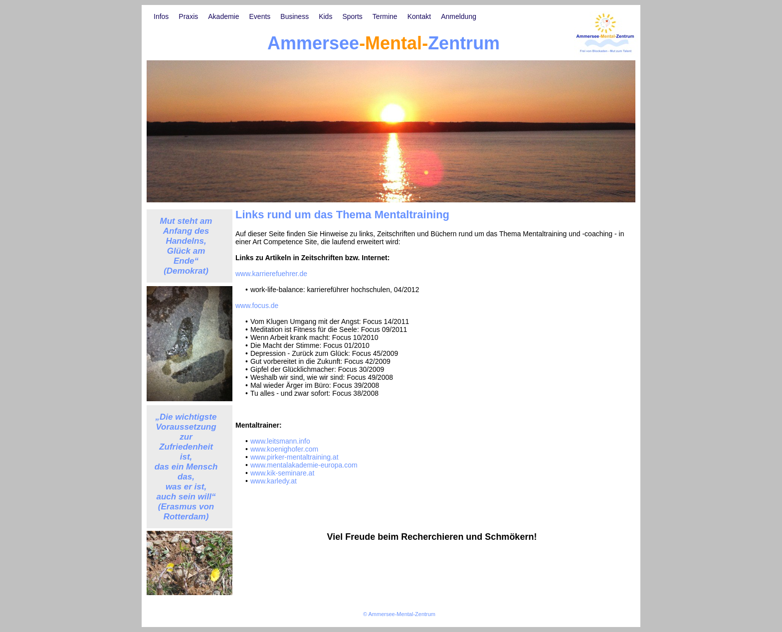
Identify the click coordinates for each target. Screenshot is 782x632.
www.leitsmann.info (280, 441)
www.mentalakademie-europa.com (304, 465)
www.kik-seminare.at (282, 473)
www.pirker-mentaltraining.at (294, 457)
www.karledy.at (273, 481)
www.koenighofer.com (284, 449)
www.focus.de (256, 306)
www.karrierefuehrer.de (271, 274)
